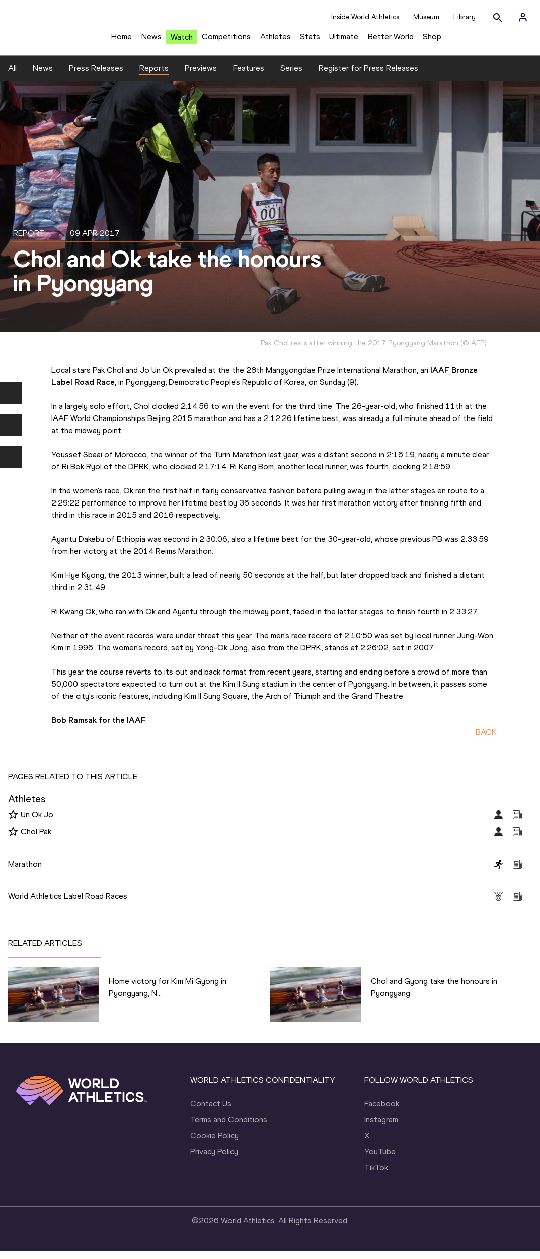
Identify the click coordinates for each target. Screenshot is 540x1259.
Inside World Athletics (365, 17)
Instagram (381, 1127)
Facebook (381, 1111)
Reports (154, 75)
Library (464, 17)
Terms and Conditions (228, 1127)
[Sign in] (523, 17)
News (151, 40)
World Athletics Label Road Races (67, 903)
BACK (486, 739)
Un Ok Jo (37, 822)
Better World (391, 40)
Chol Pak (36, 839)
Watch (182, 41)
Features (248, 75)
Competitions (226, 40)
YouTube (380, 1159)
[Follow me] (13, 822)
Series (291, 75)
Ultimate (343, 40)
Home (121, 40)
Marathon (25, 871)
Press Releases (96, 75)
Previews (201, 75)
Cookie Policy (214, 1143)
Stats (310, 40)
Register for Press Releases (368, 75)
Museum (426, 17)
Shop (432, 40)
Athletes (275, 40)
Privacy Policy (214, 1159)
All (12, 75)
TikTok (376, 1176)
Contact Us (211, 1111)
